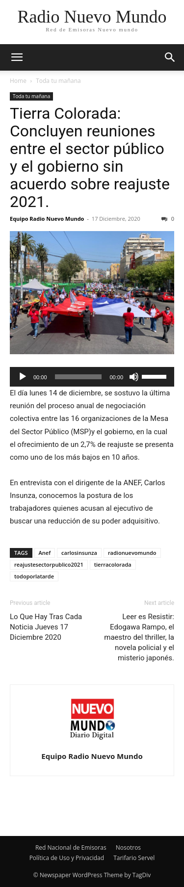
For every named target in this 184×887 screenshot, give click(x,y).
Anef (45, 552)
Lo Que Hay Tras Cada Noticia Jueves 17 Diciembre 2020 (46, 627)
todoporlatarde (34, 576)
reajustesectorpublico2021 (48, 564)
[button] (16, 57)
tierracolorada (112, 564)
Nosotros (128, 847)
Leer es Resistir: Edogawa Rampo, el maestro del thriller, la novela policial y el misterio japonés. (139, 637)
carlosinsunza (79, 552)
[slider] (78, 376)
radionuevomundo (132, 552)
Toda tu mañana (58, 81)
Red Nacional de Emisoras (70, 847)
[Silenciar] (134, 377)
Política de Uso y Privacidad (66, 858)
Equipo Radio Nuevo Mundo (47, 218)
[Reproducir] (22, 377)
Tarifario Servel (134, 858)
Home (18, 81)
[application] (92, 377)
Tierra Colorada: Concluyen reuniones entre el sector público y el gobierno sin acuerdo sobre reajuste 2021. (90, 157)
